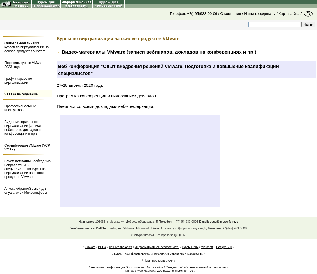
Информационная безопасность (157, 247)
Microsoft (207, 247)
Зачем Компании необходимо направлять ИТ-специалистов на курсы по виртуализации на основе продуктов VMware (27, 169)
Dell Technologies (120, 247)
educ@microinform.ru (224, 221)
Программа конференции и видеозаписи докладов (106, 95)
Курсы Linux (190, 247)
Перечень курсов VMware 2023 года (24, 65)
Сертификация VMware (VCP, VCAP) (27, 147)
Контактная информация (107, 267)
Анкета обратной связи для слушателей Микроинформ (25, 191)
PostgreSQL (224, 247)
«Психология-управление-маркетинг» (177, 253)
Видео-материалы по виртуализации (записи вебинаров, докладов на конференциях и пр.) (23, 128)
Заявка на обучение (21, 94)
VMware (90, 247)
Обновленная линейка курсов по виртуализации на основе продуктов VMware (26, 47)
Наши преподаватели (158, 260)
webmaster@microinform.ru (175, 270)
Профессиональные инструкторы (20, 108)
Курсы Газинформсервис (131, 253)
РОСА (102, 247)
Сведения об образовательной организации (196, 267)
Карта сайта (289, 14)
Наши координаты (259, 14)
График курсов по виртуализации (18, 81)
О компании (230, 14)
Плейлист (66, 106)
